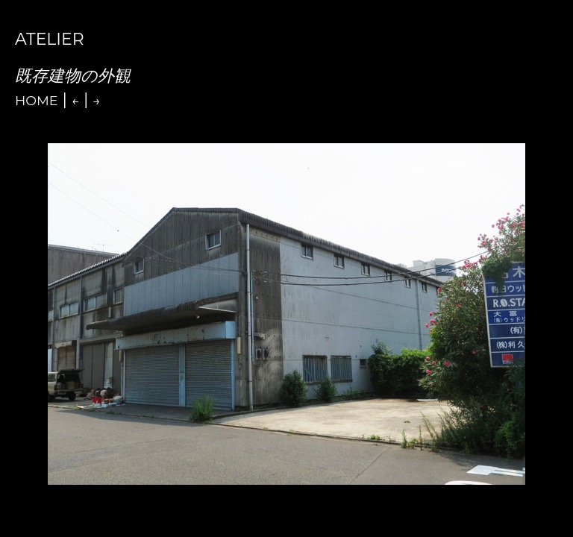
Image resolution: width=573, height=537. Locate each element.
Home (36, 100)
